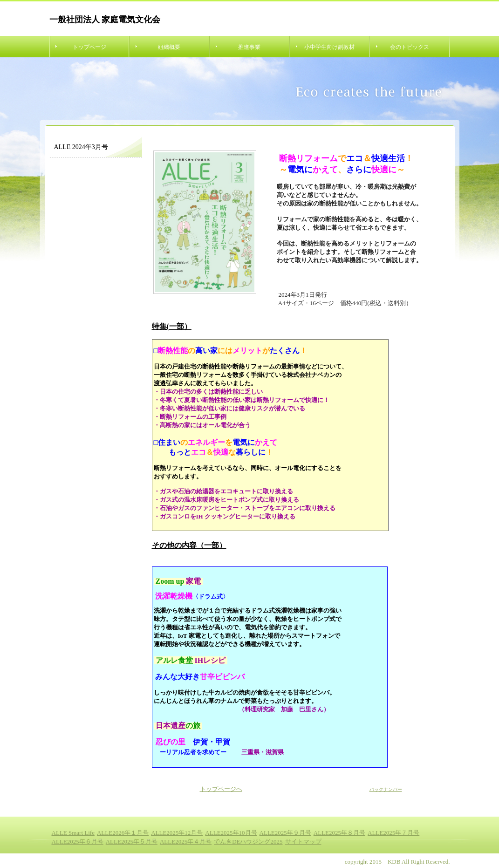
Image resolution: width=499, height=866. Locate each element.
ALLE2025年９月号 (285, 832)
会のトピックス (409, 47)
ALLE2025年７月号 (393, 832)
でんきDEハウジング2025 (248, 841)
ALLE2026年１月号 (123, 832)
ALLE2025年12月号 (177, 832)
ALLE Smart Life (73, 832)
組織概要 (169, 47)
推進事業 (249, 47)
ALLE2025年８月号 (339, 832)
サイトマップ (303, 841)
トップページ (89, 47)
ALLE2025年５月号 (131, 841)
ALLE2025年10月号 (231, 832)
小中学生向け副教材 (329, 47)
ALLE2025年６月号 (77, 841)
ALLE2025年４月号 (186, 841)
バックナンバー (385, 789)
